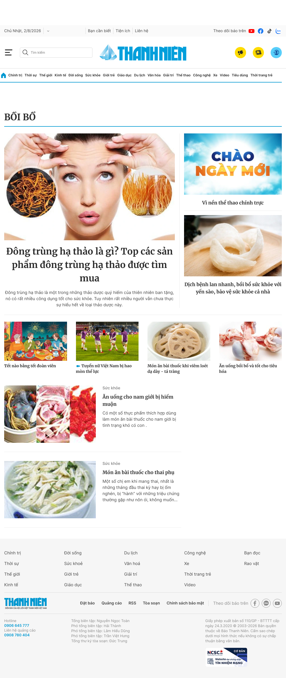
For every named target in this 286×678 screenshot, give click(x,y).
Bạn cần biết (99, 31)
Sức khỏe (92, 75)
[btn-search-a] (25, 52)
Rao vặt (251, 563)
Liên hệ (141, 31)
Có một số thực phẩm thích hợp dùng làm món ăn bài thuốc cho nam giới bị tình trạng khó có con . (139, 419)
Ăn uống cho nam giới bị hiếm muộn (138, 400)
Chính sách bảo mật (185, 603)
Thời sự (31, 75)
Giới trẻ (109, 75)
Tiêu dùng (240, 75)
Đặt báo (87, 603)
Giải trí (168, 75)
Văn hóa (154, 75)
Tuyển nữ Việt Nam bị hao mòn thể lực (104, 368)
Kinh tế (60, 75)
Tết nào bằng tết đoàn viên (30, 365)
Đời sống (76, 75)
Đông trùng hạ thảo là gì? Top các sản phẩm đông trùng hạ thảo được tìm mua (89, 265)
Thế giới (45, 75)
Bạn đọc (252, 552)
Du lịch (139, 75)
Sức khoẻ (73, 563)
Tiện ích (123, 31)
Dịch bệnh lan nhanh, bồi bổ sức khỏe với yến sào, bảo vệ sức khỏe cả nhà (232, 288)
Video (224, 75)
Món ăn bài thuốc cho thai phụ (138, 472)
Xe (215, 75)
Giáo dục (124, 75)
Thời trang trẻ (262, 75)
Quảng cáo (111, 603)
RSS (132, 603)
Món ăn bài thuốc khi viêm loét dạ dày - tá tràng (177, 368)
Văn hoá (132, 563)
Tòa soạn (151, 603)
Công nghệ (202, 75)
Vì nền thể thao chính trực (233, 203)
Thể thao (183, 75)
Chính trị (15, 75)
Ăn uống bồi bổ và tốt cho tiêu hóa (248, 368)
